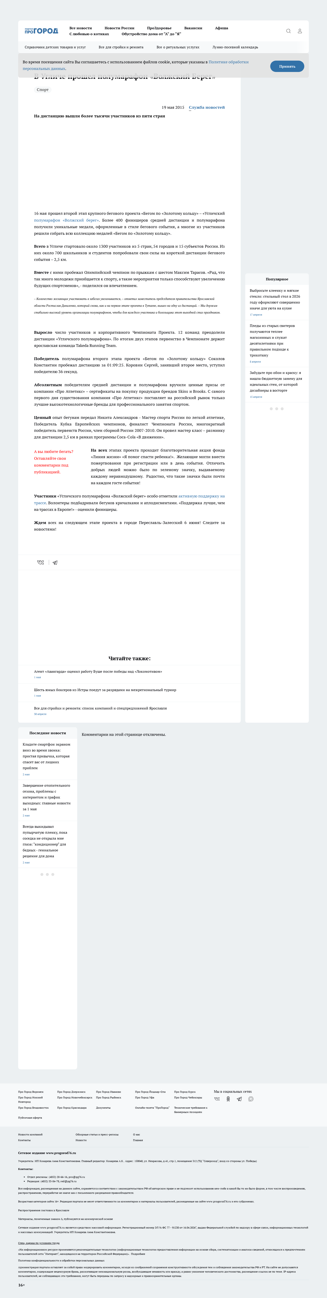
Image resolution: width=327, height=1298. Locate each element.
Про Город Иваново (108, 1091)
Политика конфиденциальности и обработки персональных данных (61, 1260)
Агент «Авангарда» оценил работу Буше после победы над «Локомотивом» (129, 674)
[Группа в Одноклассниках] (228, 1098)
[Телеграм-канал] (239, 1098)
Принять (287, 66)
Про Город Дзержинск (71, 1091)
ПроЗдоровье (159, 28)
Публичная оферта (30, 1117)
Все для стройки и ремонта (121, 47)
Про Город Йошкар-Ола (150, 1091)
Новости (81, 1140)
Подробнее (138, 1254)
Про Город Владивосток (33, 1107)
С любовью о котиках (89, 34)
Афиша (221, 28)
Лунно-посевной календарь (235, 47)
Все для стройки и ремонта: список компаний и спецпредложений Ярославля (129, 711)
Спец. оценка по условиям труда (38, 1243)
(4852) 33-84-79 (50, 1181)
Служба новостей (207, 107)
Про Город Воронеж (31, 1091)
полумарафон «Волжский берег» (66, 220)
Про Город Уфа (144, 1097)
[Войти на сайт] (299, 30)
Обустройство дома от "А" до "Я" (151, 34)
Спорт (43, 89)
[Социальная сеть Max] (251, 1098)
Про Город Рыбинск (108, 1097)
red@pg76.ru (68, 1181)
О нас (136, 1134)
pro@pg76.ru (77, 1177)
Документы (103, 1107)
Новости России (119, 28)
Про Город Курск (185, 1091)
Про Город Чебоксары (188, 1097)
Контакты (24, 1140)
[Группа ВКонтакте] (217, 1098)
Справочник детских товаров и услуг (55, 47)
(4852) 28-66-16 (58, 1177)
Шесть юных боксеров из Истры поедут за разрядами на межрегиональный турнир (129, 693)
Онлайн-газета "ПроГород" (152, 1107)
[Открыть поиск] (288, 30)
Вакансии (193, 28)
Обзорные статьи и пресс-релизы (97, 1134)
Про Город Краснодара (72, 1107)
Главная (138, 1140)
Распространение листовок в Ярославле (43, 1210)
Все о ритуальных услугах (178, 47)
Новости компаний (30, 1134)
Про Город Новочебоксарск (74, 1097)
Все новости (80, 28)
